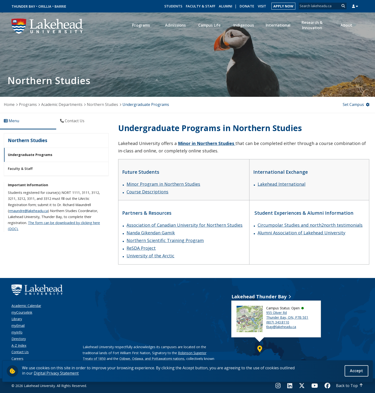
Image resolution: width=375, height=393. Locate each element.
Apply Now (283, 6)
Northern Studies (102, 104)
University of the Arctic (150, 256)
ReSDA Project (141, 248)
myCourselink (21, 312)
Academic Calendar (26, 305)
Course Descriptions (147, 192)
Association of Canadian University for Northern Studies (185, 225)
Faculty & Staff (200, 6)
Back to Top (347, 385)
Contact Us (20, 352)
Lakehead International (281, 184)
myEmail (18, 325)
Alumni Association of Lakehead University (301, 233)
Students (173, 6)
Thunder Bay (23, 6)
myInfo (16, 332)
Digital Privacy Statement (56, 373)
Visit (262, 6)
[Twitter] (302, 385)
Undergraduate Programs (30, 154)
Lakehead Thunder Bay (259, 296)
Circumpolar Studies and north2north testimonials (310, 225)
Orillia (44, 6)
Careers (17, 358)
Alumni (225, 6)
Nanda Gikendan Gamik (151, 233)
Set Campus (353, 104)
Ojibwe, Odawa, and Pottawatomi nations (151, 358)
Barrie (60, 6)
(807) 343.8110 (277, 322)
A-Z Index (18, 345)
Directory (18, 338)
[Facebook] (327, 385)
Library (16, 319)
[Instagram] (279, 385)
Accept (356, 370)
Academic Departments (62, 104)
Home (9, 104)
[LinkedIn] (289, 385)
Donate (247, 6)
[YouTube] (315, 385)
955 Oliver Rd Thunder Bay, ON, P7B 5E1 (287, 315)
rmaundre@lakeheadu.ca (28, 210)
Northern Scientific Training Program (165, 240)
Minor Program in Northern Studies (163, 184)
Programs (28, 104)
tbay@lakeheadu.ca (281, 326)
